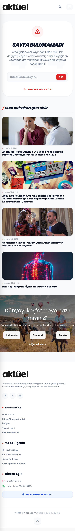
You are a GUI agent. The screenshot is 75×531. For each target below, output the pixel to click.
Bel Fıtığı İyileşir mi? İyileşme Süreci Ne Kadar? (29, 286)
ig (20, 395)
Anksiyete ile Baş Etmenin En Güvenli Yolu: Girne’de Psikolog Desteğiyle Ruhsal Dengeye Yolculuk (32, 153)
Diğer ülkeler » (37, 344)
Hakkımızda (8, 414)
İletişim (6, 423)
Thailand (37, 335)
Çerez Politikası (10, 459)
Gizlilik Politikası (10, 450)
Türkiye (63, 335)
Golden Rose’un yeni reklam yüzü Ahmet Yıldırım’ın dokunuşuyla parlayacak (32, 244)
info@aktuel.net (14, 481)
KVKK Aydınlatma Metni (14, 463)
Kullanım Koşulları (11, 454)
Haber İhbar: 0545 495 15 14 (19, 486)
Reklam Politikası (11, 432)
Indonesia (12, 335)
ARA (61, 77)
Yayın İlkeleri (8, 428)
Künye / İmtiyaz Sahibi (13, 419)
